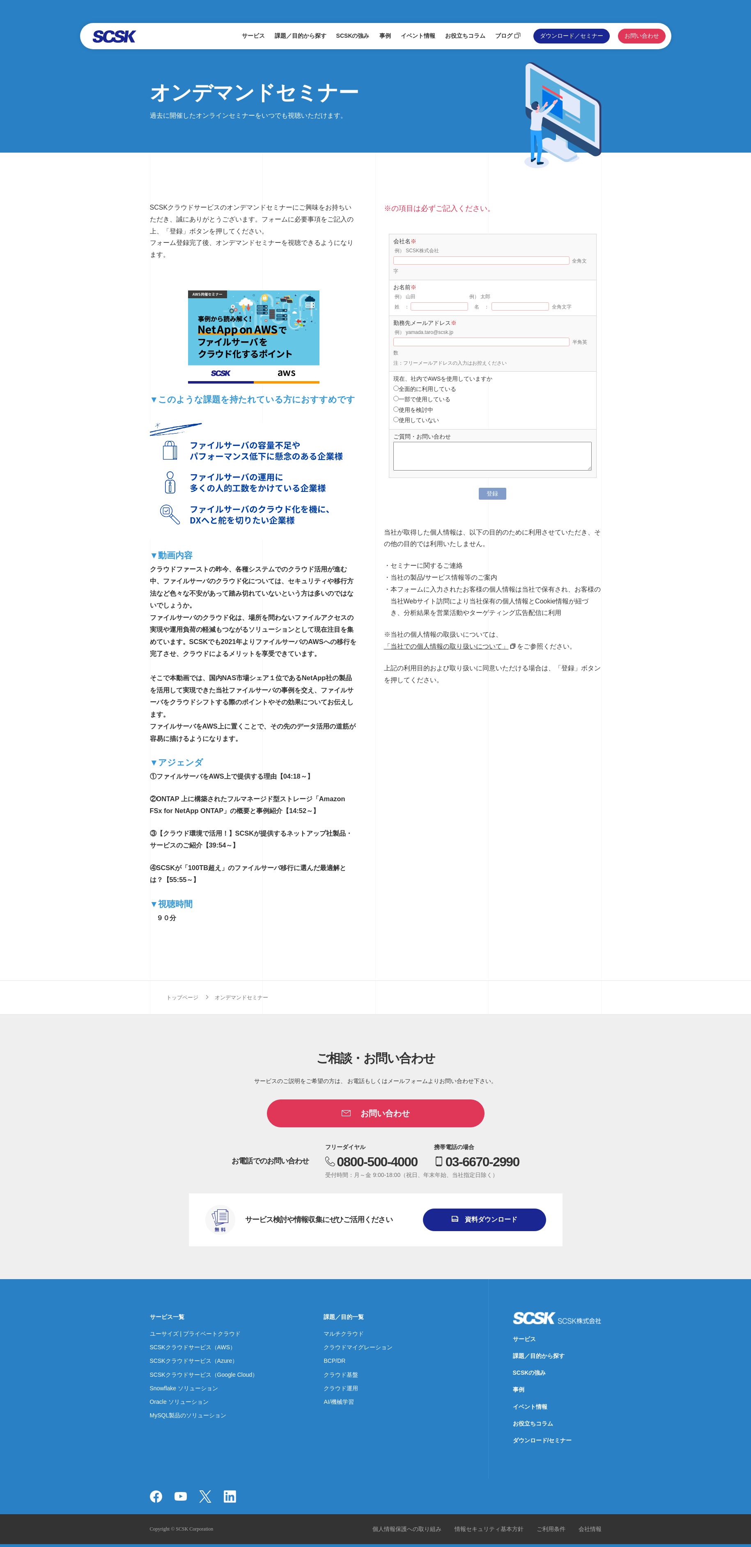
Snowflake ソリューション (184, 1388)
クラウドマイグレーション (358, 1347)
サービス (253, 35)
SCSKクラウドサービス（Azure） (194, 1360)
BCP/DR (334, 1360)
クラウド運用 (341, 1388)
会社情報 (590, 1529)
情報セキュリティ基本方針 (489, 1529)
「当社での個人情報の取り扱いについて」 (446, 646)
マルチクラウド (344, 1333)
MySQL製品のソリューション (188, 1415)
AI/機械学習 (339, 1401)
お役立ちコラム (465, 35)
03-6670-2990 (482, 1161)
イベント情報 (418, 35)
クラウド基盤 (341, 1374)
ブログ (503, 35)
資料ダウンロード (491, 1219)
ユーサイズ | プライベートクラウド (195, 1333)
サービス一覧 (167, 1317)
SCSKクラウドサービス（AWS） (193, 1347)
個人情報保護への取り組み (406, 1529)
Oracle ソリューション (179, 1401)
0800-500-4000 (377, 1161)
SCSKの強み (353, 35)
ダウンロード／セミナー (571, 35)
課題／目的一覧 (344, 1317)
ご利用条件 (551, 1529)
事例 (385, 35)
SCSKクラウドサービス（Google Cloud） (204, 1374)
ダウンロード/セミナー (542, 1440)
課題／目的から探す (300, 35)
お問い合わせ (642, 35)
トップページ (182, 997)
